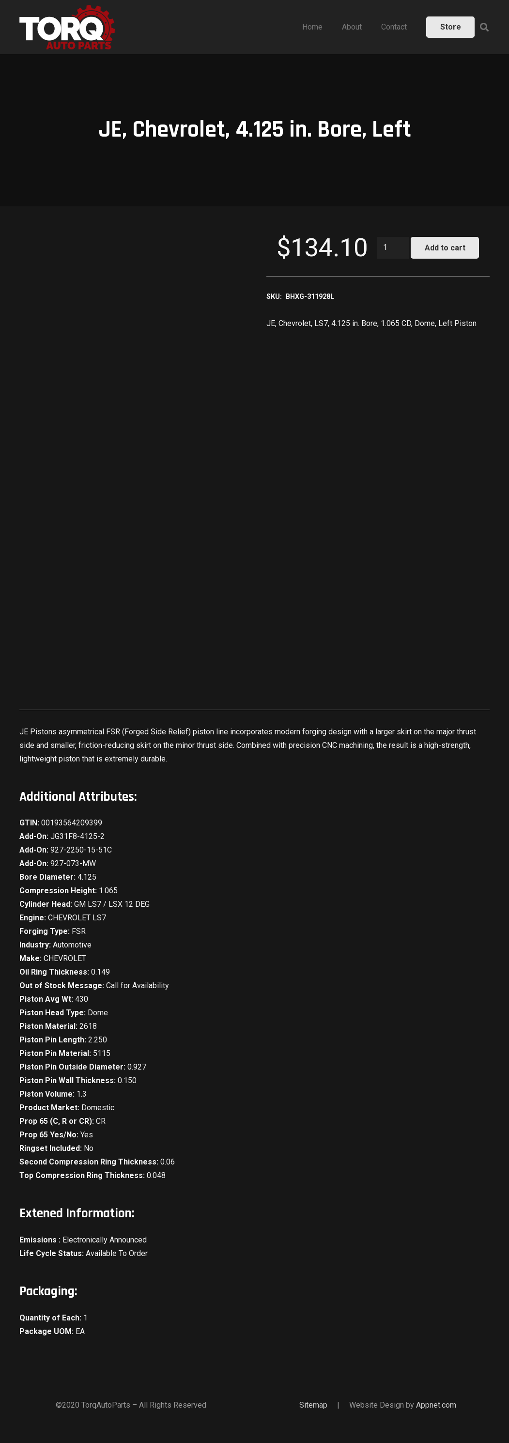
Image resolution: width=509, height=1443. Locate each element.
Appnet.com (436, 1405)
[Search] (484, 27)
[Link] (67, 27)
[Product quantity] (393, 248)
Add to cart (445, 247)
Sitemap (313, 1405)
